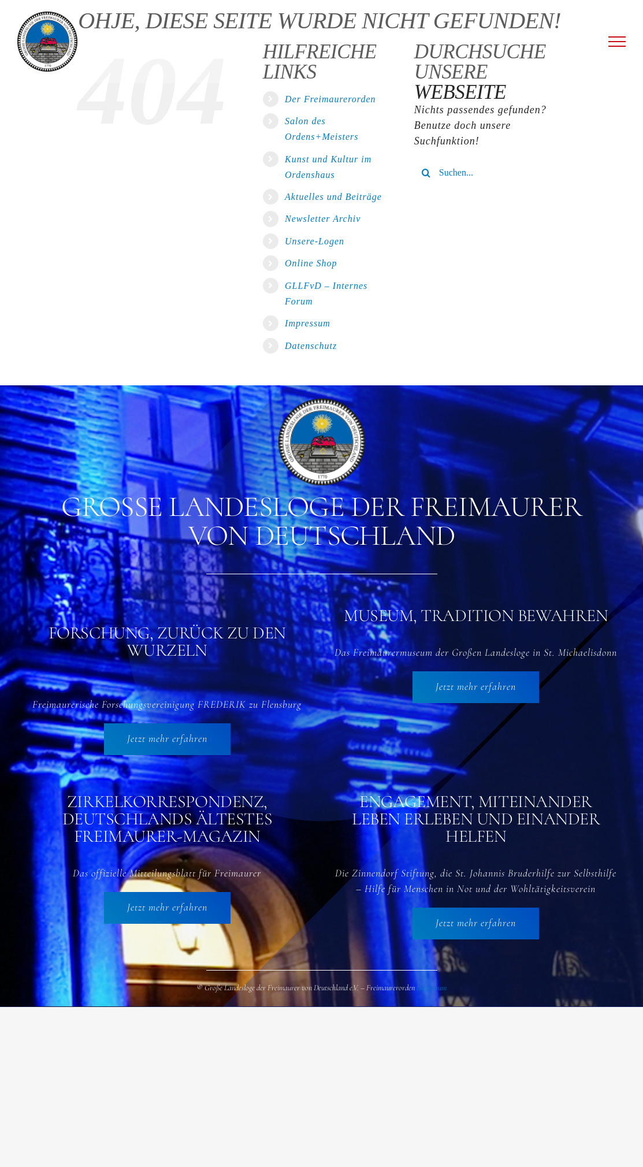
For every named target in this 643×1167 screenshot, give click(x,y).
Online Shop (311, 263)
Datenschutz (311, 346)
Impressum (307, 323)
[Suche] (426, 173)
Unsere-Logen (314, 241)
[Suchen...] (489, 173)
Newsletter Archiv (322, 219)
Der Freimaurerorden (330, 99)
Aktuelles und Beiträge (333, 197)
